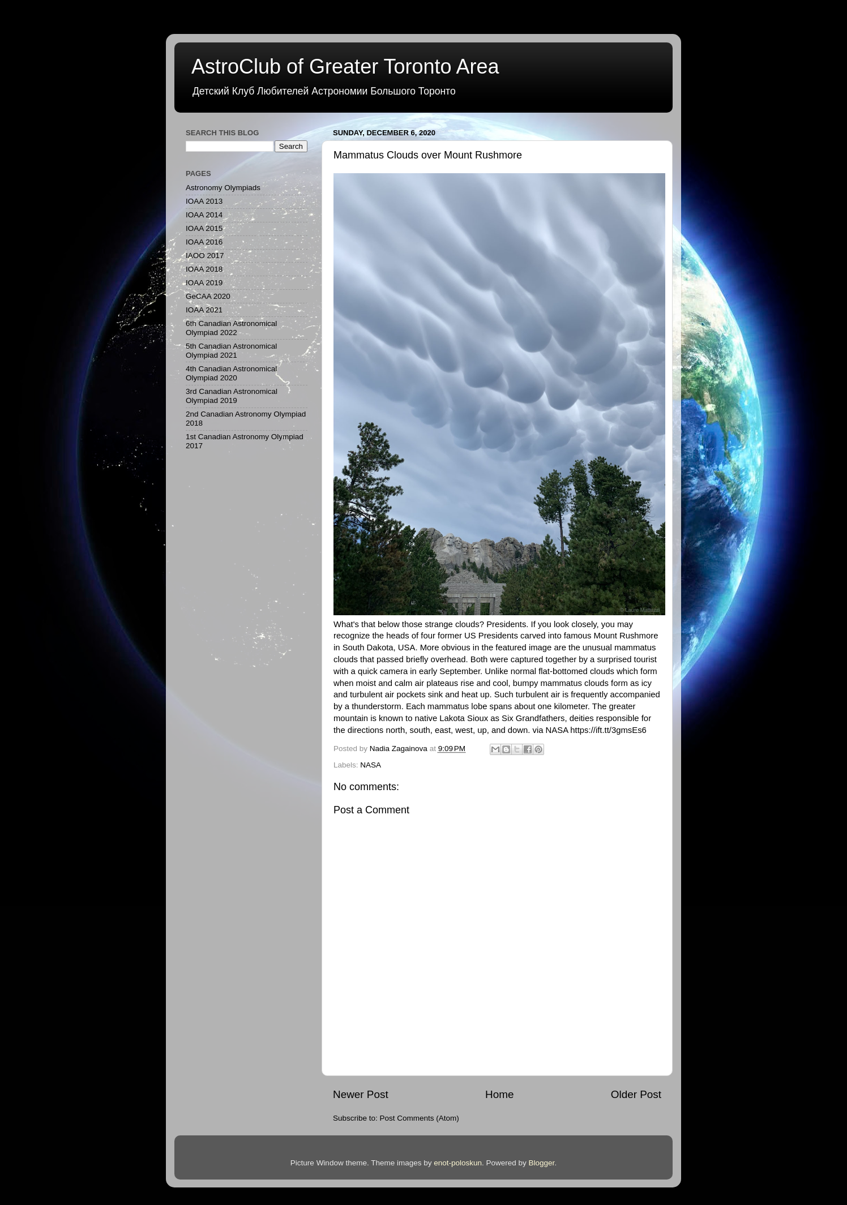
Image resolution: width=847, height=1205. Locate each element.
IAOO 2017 (205, 255)
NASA (370, 765)
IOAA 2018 (204, 269)
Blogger (542, 1163)
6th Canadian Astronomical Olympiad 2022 (231, 328)
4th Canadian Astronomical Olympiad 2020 (231, 373)
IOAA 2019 (204, 282)
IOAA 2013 (204, 201)
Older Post (636, 1094)
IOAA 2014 (204, 215)
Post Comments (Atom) (419, 1118)
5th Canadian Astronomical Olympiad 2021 (231, 350)
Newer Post (360, 1094)
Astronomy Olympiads (223, 187)
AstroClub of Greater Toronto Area (345, 66)
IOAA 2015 (204, 228)
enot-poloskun (458, 1163)
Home (499, 1094)
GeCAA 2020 (208, 296)
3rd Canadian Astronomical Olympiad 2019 (231, 396)
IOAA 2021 (204, 310)
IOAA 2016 (204, 242)
